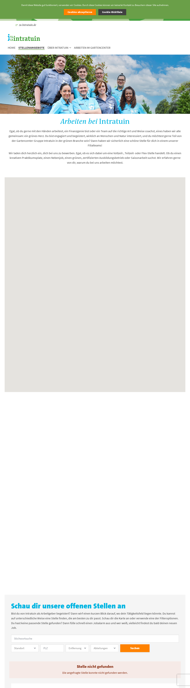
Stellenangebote (31, 47)
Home (11, 47)
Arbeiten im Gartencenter (92, 47)
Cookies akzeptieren (80, 12)
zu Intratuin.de (25, 25)
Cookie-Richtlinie (112, 12)
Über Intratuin (59, 47)
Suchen (135, 648)
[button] (92, 259)
